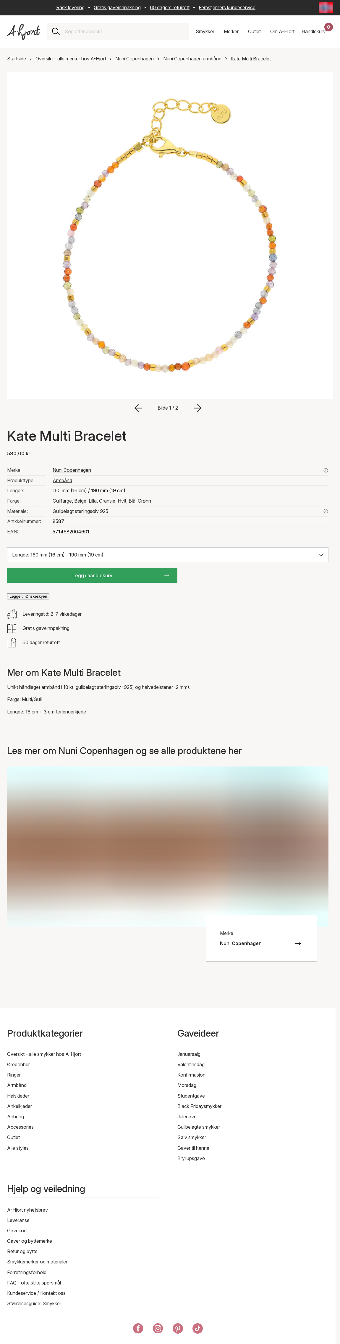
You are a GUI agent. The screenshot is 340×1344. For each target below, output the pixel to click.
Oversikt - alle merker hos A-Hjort (70, 59)
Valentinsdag (191, 1064)
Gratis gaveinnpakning (117, 7)
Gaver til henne (193, 1148)
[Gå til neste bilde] (197, 408)
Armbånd (62, 480)
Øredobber (18, 1064)
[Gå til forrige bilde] (138, 408)
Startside (16, 59)
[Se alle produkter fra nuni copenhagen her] (325, 470)
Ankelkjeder (19, 1106)
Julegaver (187, 1117)
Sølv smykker (191, 1137)
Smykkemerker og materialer (37, 1262)
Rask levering (70, 7)
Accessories (20, 1127)
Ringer (14, 1075)
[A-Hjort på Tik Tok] (197, 1329)
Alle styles (18, 1148)
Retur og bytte (22, 1251)
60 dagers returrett (170, 7)
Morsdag (186, 1085)
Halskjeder (18, 1096)
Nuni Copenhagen (134, 59)
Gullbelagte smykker (198, 1127)
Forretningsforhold (26, 1272)
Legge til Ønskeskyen (28, 596)
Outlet (13, 1137)
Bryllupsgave (191, 1158)
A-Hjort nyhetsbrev (27, 1210)
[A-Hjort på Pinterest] (178, 1329)
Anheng (15, 1117)
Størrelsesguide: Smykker (34, 1303)
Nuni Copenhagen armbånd (192, 59)
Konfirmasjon (191, 1075)
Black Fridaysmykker (199, 1106)
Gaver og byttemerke (29, 1241)
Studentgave (191, 1096)
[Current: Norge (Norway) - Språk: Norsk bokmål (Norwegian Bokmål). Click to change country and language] (326, 7)
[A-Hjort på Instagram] (158, 1329)
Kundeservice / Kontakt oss (36, 1293)
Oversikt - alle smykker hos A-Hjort (44, 1054)
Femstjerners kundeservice (227, 7)
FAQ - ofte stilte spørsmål (34, 1283)
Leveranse (18, 1220)
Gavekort (17, 1231)
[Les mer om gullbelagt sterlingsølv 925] (325, 511)
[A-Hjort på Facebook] (138, 1329)
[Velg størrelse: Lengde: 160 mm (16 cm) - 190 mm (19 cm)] (167, 554)
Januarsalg (188, 1054)
